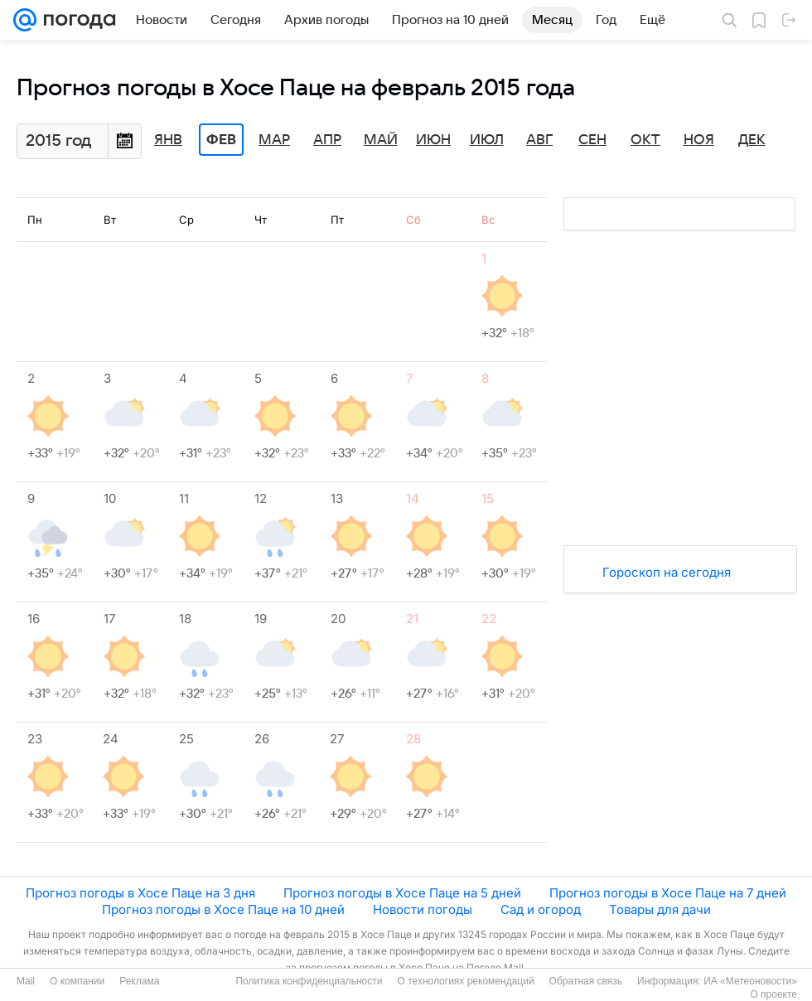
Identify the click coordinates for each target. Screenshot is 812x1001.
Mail (26, 981)
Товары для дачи (660, 909)
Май (381, 140)
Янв (168, 140)
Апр (327, 140)
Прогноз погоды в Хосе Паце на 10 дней (223, 909)
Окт (645, 140)
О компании (77, 981)
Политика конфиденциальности (308, 981)
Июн (433, 140)
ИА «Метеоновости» (750, 981)
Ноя (699, 140)
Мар (274, 140)
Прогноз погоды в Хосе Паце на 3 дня (140, 893)
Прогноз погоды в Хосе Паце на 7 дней (667, 893)
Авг (539, 140)
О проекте (773, 994)
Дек (752, 140)
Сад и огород (540, 909)
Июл (487, 140)
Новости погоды (422, 909)
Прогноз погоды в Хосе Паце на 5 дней (402, 893)
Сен (592, 140)
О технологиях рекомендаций (465, 981)
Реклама (139, 981)
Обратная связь (585, 981)
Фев (221, 140)
